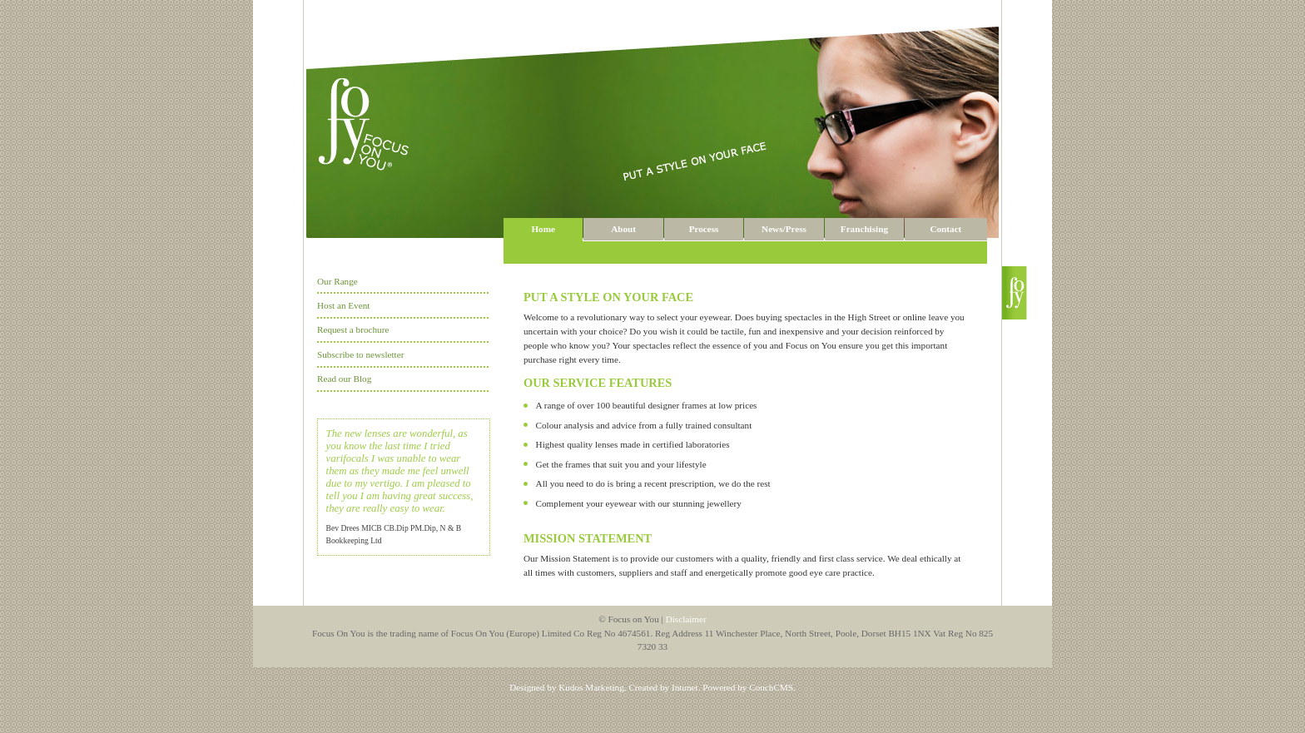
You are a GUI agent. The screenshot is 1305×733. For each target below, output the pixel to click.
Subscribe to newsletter (360, 354)
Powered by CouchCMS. (749, 687)
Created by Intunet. (664, 687)
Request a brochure (353, 329)
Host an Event (343, 305)
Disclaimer (686, 619)
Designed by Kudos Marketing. (567, 687)
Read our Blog (344, 379)
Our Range (337, 281)
